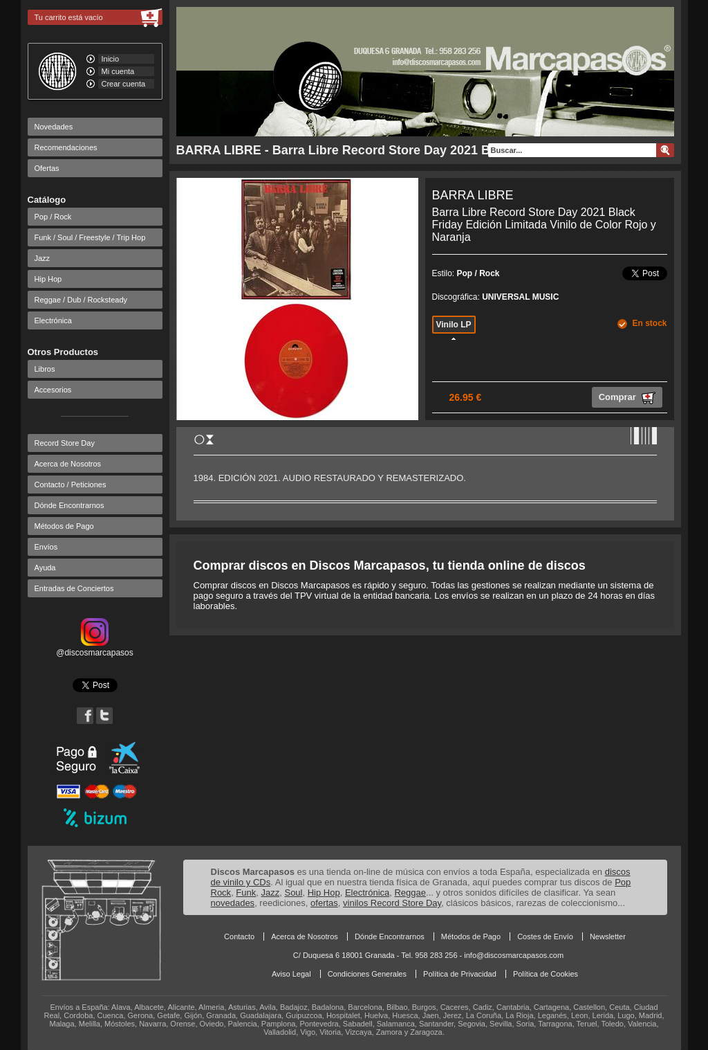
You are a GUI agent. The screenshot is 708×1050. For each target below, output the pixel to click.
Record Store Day (65, 443)
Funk (246, 892)
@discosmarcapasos (94, 648)
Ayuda (45, 567)
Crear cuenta (124, 84)
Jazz (42, 258)
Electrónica (53, 320)
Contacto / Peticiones (70, 484)
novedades (233, 903)
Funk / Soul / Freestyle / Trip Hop (90, 237)
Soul (293, 892)
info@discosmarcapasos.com (513, 955)
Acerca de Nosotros (68, 464)
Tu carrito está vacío (69, 17)
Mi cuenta (118, 71)
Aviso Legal (291, 974)
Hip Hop (48, 279)
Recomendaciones (66, 147)
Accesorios (53, 390)
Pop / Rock (53, 216)
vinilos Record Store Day (392, 903)
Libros (45, 369)
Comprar (627, 398)
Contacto (239, 936)
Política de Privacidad (459, 974)
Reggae (410, 892)
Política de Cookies (545, 974)
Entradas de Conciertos (74, 588)
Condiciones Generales (367, 974)
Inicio (111, 59)
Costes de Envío (545, 936)
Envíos (46, 547)
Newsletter (608, 936)
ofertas (324, 903)
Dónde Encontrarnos (69, 505)
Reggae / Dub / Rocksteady (81, 300)
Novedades (54, 127)
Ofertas (47, 168)
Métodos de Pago (64, 526)
